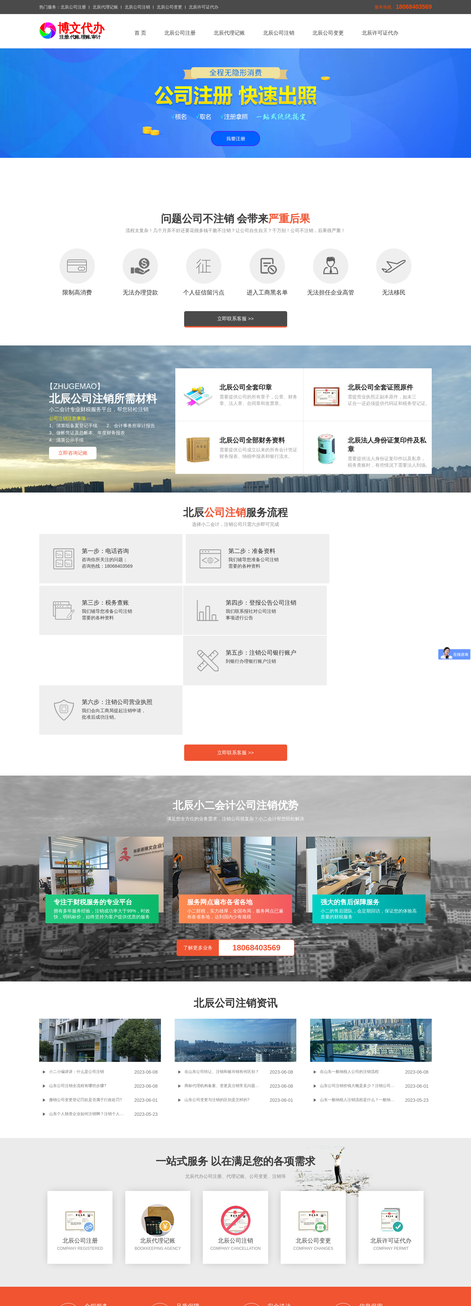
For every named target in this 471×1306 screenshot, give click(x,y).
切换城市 (210, 1267)
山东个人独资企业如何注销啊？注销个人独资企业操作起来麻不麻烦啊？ (91, 1019)
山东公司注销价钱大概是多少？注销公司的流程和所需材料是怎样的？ (362, 991)
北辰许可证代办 (203, 7)
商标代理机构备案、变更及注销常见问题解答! (224, 991)
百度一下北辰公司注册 (185, 1286)
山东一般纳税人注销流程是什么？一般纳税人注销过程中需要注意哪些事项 (362, 1005)
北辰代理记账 (105, 7)
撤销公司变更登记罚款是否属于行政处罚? (85, 1005)
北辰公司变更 (169, 7)
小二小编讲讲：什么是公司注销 (76, 977)
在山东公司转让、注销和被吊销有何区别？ (221, 977)
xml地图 (235, 1267)
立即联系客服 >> (235, 318)
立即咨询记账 (73, 453)
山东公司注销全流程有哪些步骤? (77, 991)
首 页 (140, 33)
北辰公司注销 (137, 7)
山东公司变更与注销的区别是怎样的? (217, 1005)
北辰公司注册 (73, 7)
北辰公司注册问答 (232, 1286)
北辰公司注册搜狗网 (278, 1286)
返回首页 (145, 1259)
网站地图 (260, 1267)
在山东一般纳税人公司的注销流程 (349, 977)
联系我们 (184, 1267)
